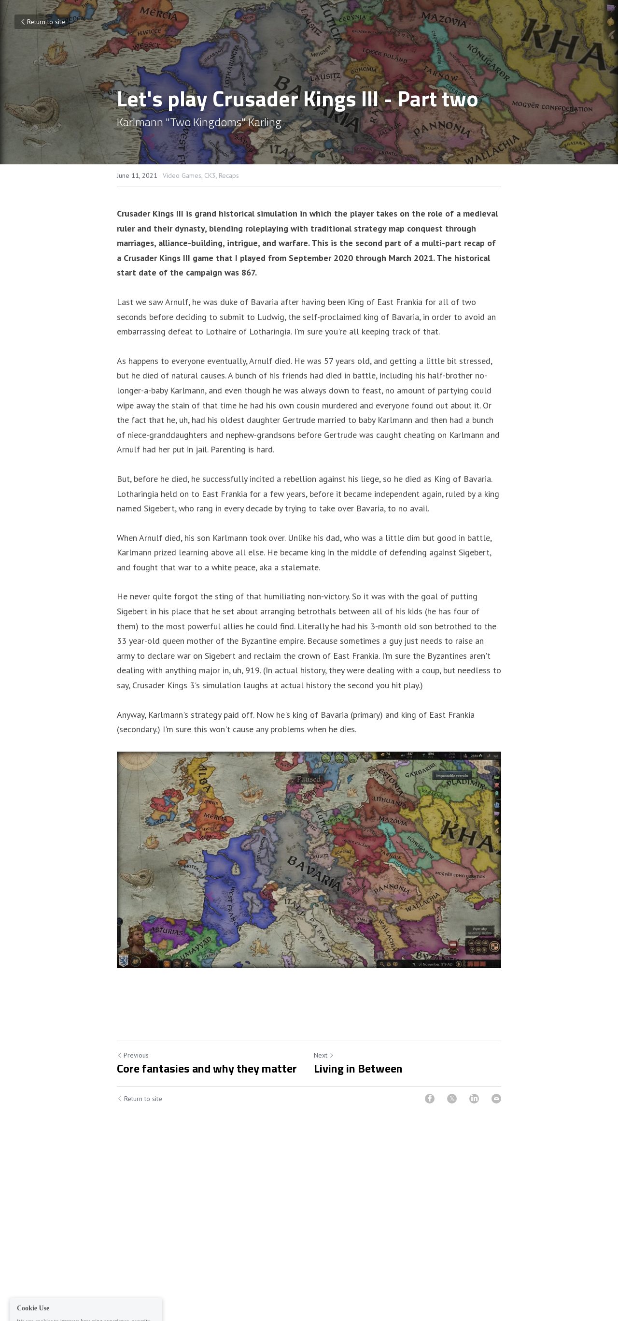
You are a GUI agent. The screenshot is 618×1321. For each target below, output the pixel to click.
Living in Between (358, 1068)
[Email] (496, 1098)
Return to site (42, 21)
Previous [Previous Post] (133, 1055)
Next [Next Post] (324, 1055)
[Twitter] (452, 1098)
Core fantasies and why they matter (207, 1068)
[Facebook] (430, 1098)
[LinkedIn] (474, 1098)
